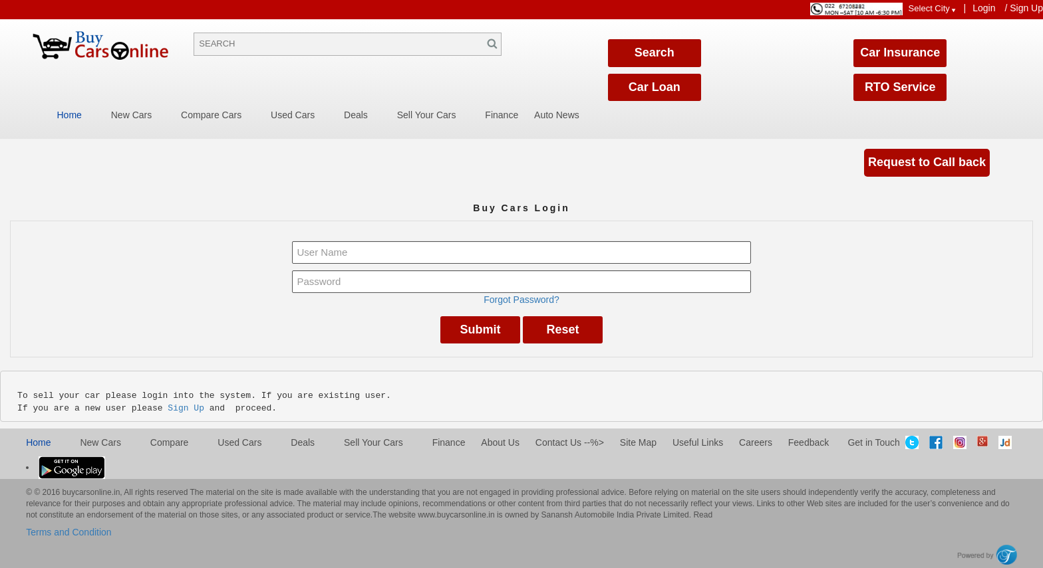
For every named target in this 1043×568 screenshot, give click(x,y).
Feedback (808, 442)
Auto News (556, 115)
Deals (356, 115)
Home (69, 115)
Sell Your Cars (426, 115)
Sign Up (1026, 8)
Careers (755, 442)
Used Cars (293, 115)
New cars (100, 442)
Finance (501, 115)
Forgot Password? (521, 299)
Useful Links (697, 442)
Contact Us (558, 442)
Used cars (239, 442)
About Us (500, 442)
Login (983, 8)
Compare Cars (211, 115)
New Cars (131, 115)
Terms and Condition (68, 532)
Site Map (638, 442)
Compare (169, 442)
